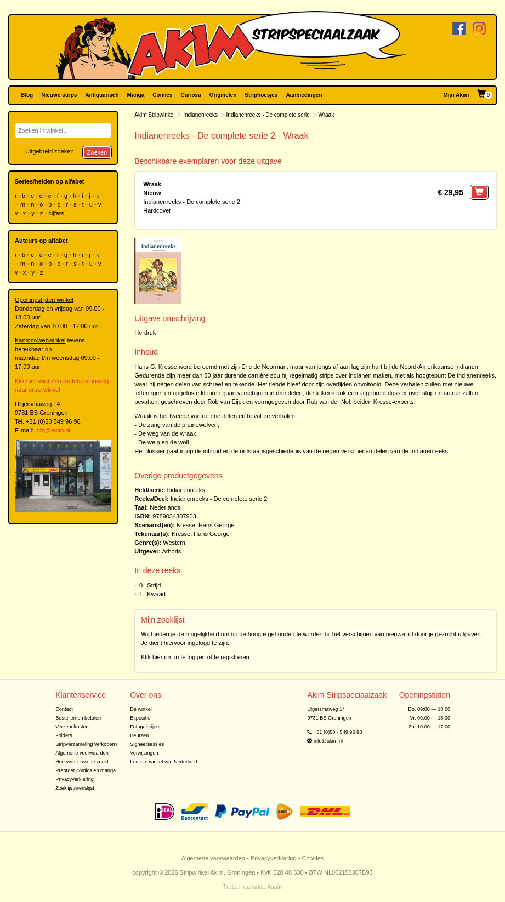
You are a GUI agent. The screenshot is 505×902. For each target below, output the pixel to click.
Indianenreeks (200, 115)
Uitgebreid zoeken (49, 151)
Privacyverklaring (74, 779)
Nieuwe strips (59, 95)
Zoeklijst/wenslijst (74, 788)
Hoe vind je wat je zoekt (82, 761)
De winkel (141, 709)
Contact (64, 709)
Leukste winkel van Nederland (163, 761)
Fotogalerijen (144, 726)
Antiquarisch (101, 95)
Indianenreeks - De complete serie (268, 115)
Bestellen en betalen (78, 718)
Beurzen (139, 735)
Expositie (140, 718)
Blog (27, 95)
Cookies (313, 858)
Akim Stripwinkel (154, 115)
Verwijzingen (144, 753)
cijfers (57, 213)
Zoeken (97, 152)
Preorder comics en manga (85, 770)
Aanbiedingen (304, 95)
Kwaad (156, 594)
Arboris (171, 551)
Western (174, 542)
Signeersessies (147, 744)
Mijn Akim (456, 95)
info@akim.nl (52, 430)
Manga (136, 95)
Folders (63, 735)
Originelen (222, 95)
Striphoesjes (261, 95)
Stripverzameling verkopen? (86, 744)
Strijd (154, 585)
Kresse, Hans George (206, 525)
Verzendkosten (72, 726)
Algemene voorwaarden (82, 753)
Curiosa (190, 95)
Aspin (274, 886)
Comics (162, 95)
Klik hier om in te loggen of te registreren (195, 657)
